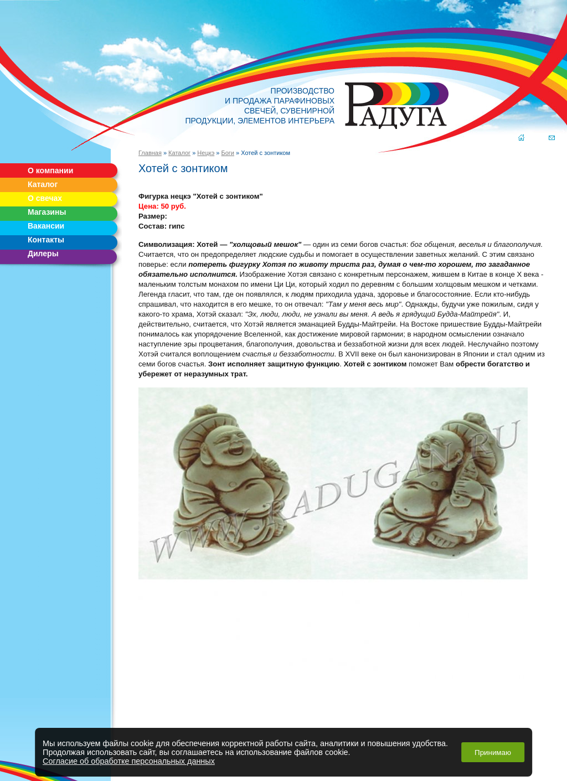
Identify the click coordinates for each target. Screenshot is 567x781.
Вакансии (46, 225)
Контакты (46, 239)
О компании (50, 170)
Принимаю (493, 752)
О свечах (45, 198)
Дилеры (43, 253)
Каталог (43, 184)
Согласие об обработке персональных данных (129, 761)
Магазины (47, 212)
